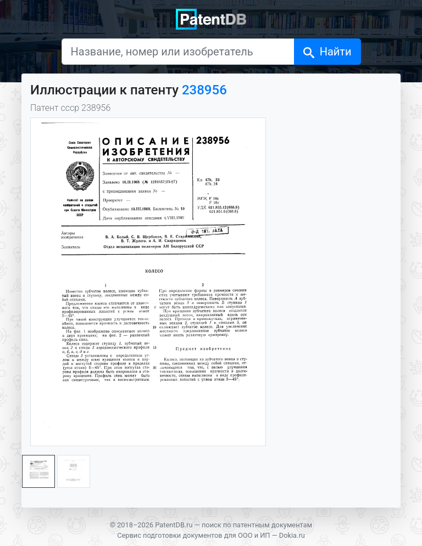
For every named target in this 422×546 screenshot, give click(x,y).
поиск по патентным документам (257, 525)
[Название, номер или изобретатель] (178, 51)
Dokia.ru (292, 535)
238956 (204, 90)
